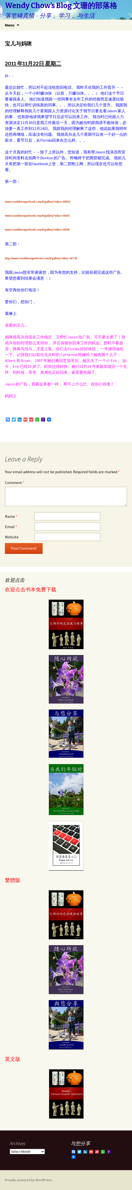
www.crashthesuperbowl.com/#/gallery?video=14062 (37, 201)
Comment (14, 482)
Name (11, 516)
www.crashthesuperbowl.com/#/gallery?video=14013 (37, 215)
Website (12, 536)
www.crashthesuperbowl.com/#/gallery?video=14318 (37, 229)
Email (11, 526)
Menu (9, 25)
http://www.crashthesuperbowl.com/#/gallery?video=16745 (41, 258)
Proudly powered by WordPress (28, 1180)
